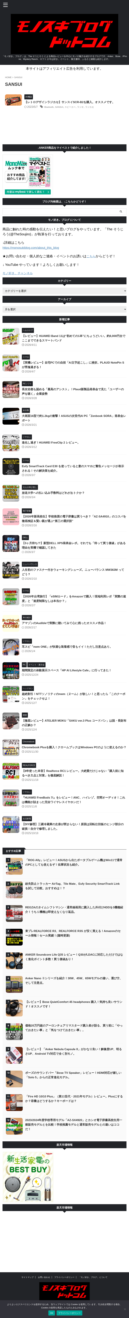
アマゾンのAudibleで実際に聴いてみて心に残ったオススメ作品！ (67, 627)
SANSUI (71, 111)
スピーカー (84, 111)
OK (51, 1313)
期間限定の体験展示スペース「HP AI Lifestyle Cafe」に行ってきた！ (69, 674)
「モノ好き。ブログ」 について (93, 1277)
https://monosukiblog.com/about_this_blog (34, 252)
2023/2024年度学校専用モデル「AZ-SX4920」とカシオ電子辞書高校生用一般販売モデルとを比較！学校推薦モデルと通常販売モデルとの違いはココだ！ (73, 1131)
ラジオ (96, 111)
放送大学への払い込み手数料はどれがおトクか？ (55, 497)
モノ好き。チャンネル (19, 277)
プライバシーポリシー (64, 1277)
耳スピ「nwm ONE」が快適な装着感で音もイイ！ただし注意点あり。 (70, 650)
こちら (92, 260)
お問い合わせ (44, 1277)
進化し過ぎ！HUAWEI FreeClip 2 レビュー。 (52, 446)
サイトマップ (28, 1277)
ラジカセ (107, 111)
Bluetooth (58, 111)
